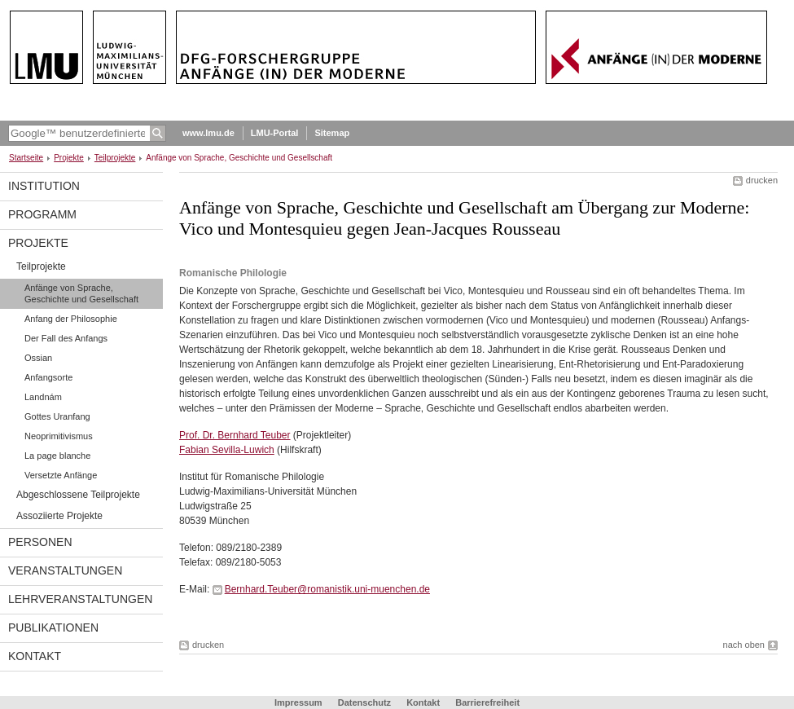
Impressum (298, 702)
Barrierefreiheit (487, 702)
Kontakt (34, 656)
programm (42, 214)
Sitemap (331, 133)
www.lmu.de (208, 133)
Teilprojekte (115, 157)
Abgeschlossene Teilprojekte (78, 494)
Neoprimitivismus (58, 436)
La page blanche (57, 455)
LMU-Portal (275, 133)
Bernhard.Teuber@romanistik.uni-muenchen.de (327, 589)
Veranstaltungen (65, 570)
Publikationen (53, 627)
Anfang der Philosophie (70, 319)
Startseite (26, 157)
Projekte (69, 157)
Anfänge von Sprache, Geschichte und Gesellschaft (81, 293)
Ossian (38, 358)
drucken (762, 180)
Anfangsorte (48, 377)
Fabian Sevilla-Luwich (226, 450)
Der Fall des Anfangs (65, 338)
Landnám (43, 397)
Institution (44, 185)
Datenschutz (364, 702)
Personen (40, 541)
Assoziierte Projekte (59, 516)
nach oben (744, 645)
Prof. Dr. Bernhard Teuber (235, 435)
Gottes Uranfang (57, 416)
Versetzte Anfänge (60, 475)
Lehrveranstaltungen (80, 599)
